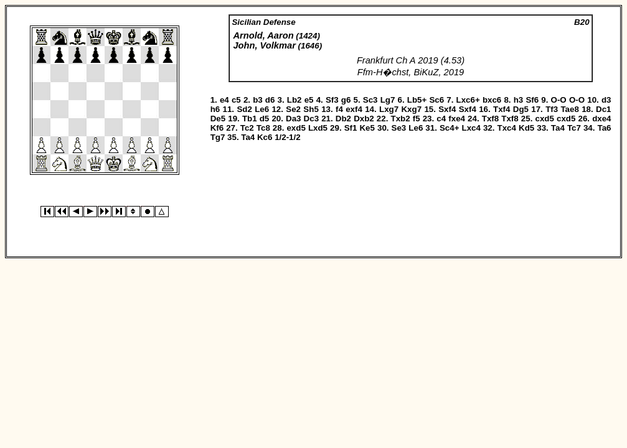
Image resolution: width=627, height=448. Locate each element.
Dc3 (311, 118)
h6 (215, 109)
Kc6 (264, 137)
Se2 (293, 109)
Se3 (399, 128)
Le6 (262, 109)
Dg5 (521, 109)
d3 (606, 100)
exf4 (354, 109)
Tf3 (551, 109)
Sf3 (332, 100)
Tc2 (247, 128)
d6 (270, 100)
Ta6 (604, 128)
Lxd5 (318, 128)
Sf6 (532, 100)
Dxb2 (364, 118)
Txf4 (501, 109)
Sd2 (244, 109)
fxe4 (456, 118)
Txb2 (400, 118)
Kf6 (217, 128)
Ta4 (558, 128)
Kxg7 (411, 109)
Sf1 (350, 128)
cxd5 (544, 118)
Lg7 (387, 100)
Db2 (343, 118)
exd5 (295, 128)
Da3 (293, 118)
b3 (258, 100)
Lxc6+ (468, 100)
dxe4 (601, 118)
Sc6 (436, 100)
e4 (224, 100)
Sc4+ (450, 128)
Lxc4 (471, 128)
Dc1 (603, 109)
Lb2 (294, 100)
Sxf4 (447, 109)
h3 (519, 100)
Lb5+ (417, 100)
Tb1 (249, 118)
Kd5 (526, 128)
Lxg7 (388, 109)
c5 (236, 100)
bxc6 (492, 100)
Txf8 (490, 118)
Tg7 (217, 137)
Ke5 (366, 128)
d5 (265, 118)
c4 (441, 118)
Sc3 (370, 100)
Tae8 (569, 109)
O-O (559, 100)
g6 (346, 100)
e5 (309, 100)
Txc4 (506, 128)
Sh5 (310, 109)
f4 (339, 109)
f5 (416, 118)
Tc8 (263, 128)
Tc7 (574, 128)
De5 (217, 118)
